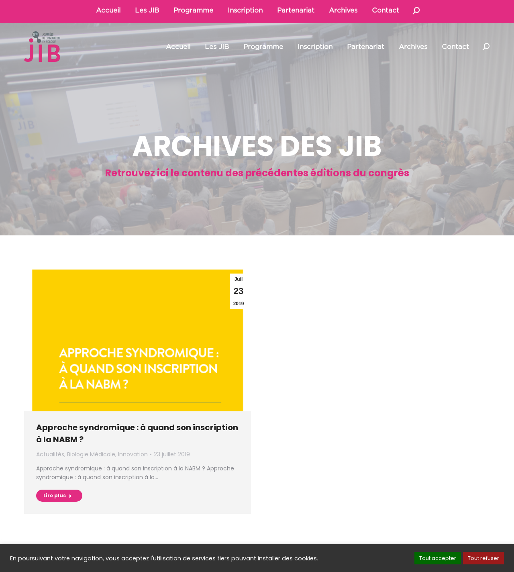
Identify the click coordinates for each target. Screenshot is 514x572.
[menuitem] (178, 47)
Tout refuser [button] (483, 558)
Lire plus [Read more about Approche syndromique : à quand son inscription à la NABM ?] (57, 495)
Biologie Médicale (91, 454)
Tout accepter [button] (437, 558)
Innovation (133, 454)
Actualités (50, 454)
